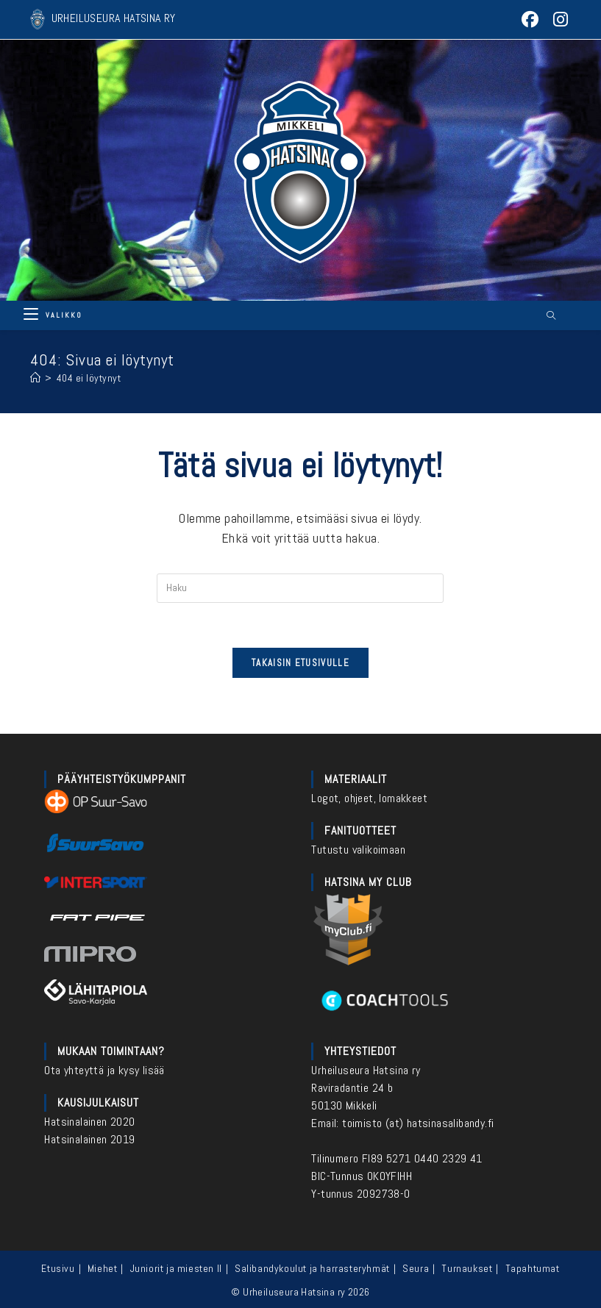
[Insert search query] (300, 588)
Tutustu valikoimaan (358, 849)
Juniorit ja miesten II (176, 1268)
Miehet (103, 1268)
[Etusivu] (35, 378)
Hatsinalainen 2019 (89, 1139)
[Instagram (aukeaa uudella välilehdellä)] (558, 19)
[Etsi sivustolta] (551, 316)
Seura (415, 1268)
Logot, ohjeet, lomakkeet (369, 798)
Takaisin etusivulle (300, 663)
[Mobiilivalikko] (53, 315)
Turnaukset (466, 1268)
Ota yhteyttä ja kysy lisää (104, 1070)
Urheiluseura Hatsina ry (365, 1070)
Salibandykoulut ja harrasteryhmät (312, 1268)
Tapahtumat (532, 1268)
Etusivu (57, 1268)
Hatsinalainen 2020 (89, 1121)
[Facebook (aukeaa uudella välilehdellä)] (531, 19)
